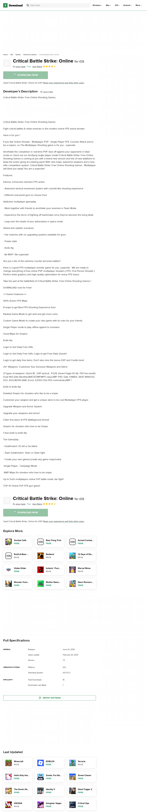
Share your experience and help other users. (63, 83)
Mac (108, 5)
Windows (97, 5)
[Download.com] (13, 5)
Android (126, 5)
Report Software (50, 698)
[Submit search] (28, 5)
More (139, 5)
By (19, 66)
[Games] (18, 54)
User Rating (44, 66)
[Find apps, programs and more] (58, 5)
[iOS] (11, 54)
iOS (116, 5)
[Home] (5, 54)
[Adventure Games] (30, 54)
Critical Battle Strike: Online (48, 61)
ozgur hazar (48, 92)
